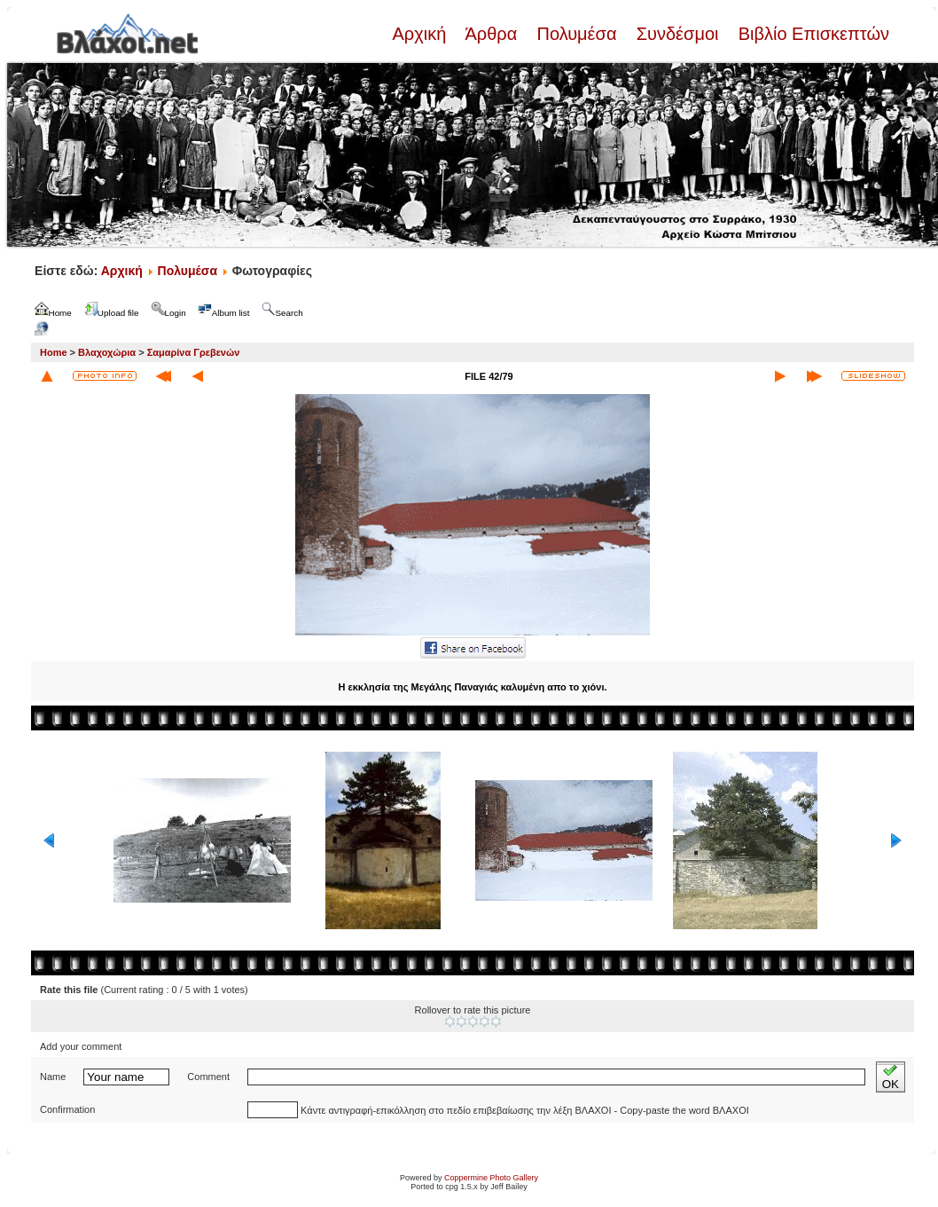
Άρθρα (491, 33)
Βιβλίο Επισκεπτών (811, 33)
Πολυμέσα (576, 33)
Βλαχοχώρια (107, 352)
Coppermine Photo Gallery (491, 1177)
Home (53, 352)
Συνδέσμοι (677, 33)
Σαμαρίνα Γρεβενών (193, 352)
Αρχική (421, 33)
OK (890, 1077)
